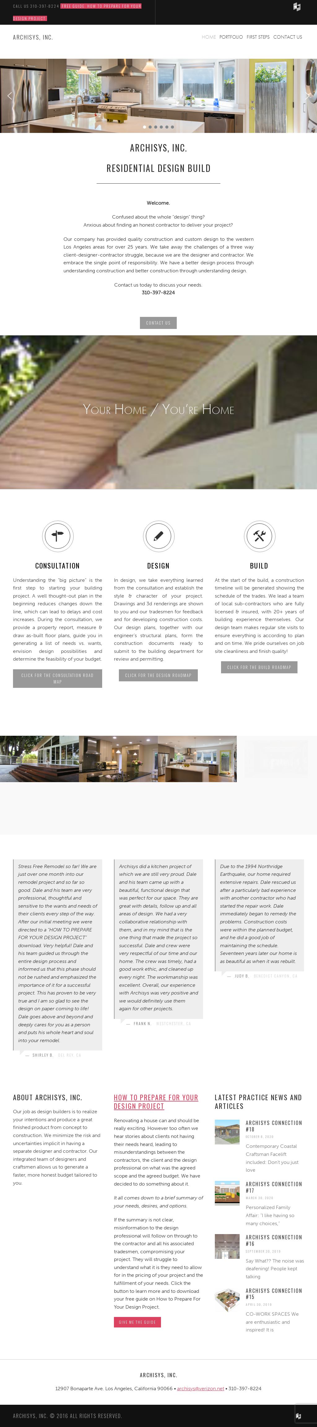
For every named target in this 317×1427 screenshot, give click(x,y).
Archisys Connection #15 (274, 1294)
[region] (158, 96)
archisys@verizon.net (200, 1388)
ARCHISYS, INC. (33, 37)
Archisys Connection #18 (274, 1126)
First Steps (258, 37)
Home (209, 37)
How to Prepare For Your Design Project (156, 1101)
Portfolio (231, 37)
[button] (10, 96)
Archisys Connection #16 (274, 1240)
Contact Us (287, 37)
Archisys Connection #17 (274, 1187)
